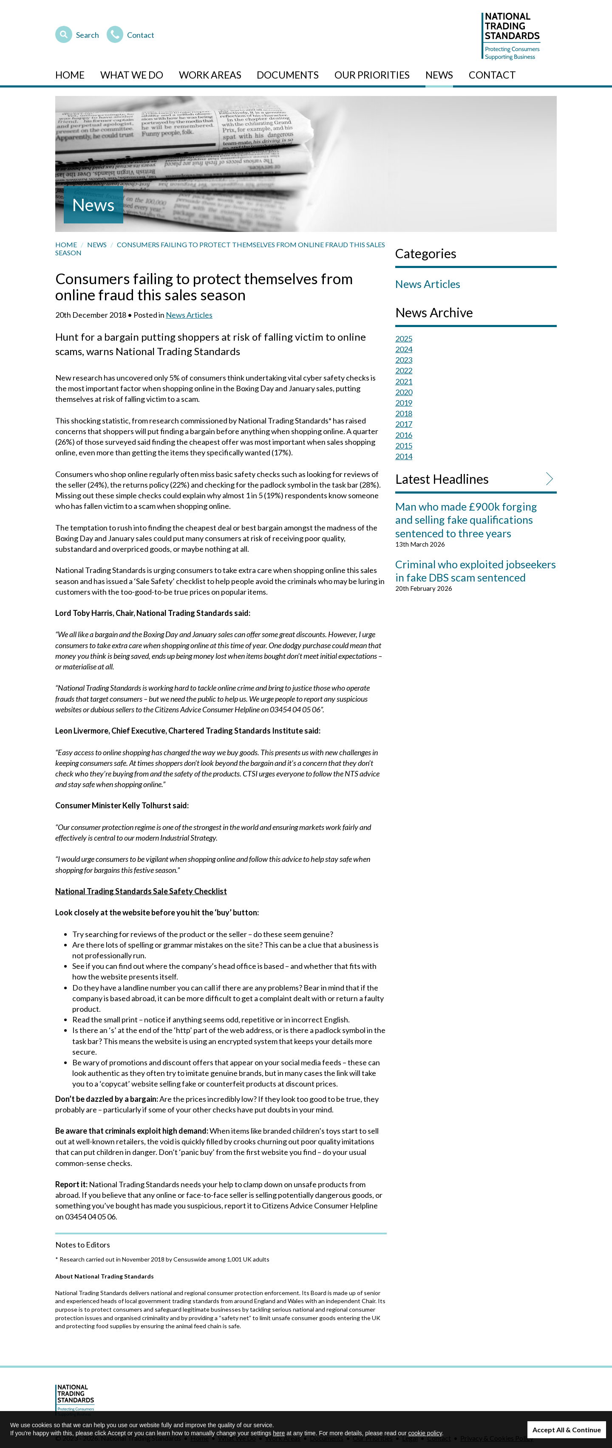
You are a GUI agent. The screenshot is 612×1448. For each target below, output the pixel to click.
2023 (403, 359)
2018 (403, 413)
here (279, 1433)
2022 (403, 370)
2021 (403, 381)
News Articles (189, 314)
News (439, 75)
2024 (403, 349)
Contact (131, 33)
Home (70, 75)
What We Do (131, 75)
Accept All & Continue (567, 1429)
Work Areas (210, 75)
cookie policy (425, 1433)
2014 (403, 456)
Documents (288, 75)
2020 (403, 392)
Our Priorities (372, 75)
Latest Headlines (442, 478)
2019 (403, 402)
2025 (403, 338)
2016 (403, 435)
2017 (403, 424)
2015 (403, 445)
